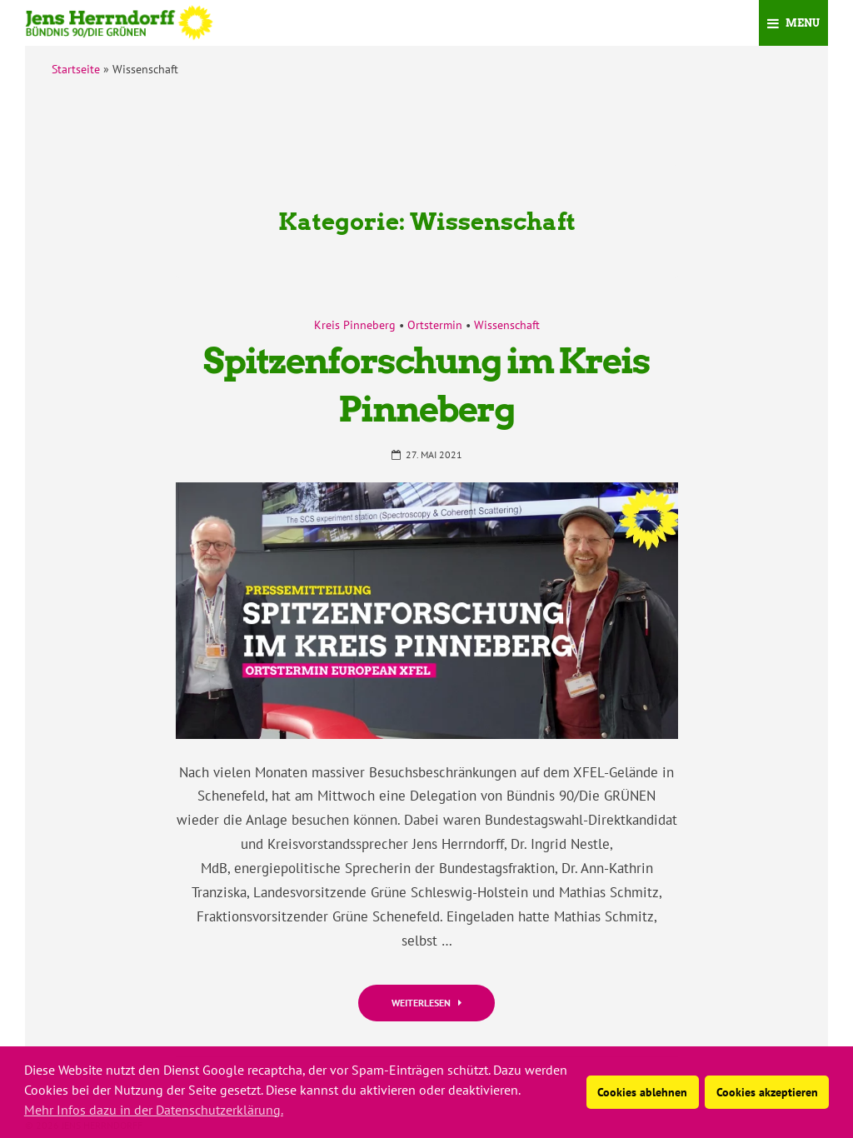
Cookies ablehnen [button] (642, 1092)
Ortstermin (434, 324)
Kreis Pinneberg (355, 324)
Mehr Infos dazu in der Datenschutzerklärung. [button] (153, 1109)
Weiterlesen (426, 1002)
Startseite (76, 69)
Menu (793, 23)
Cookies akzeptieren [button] (767, 1092)
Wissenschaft (507, 324)
